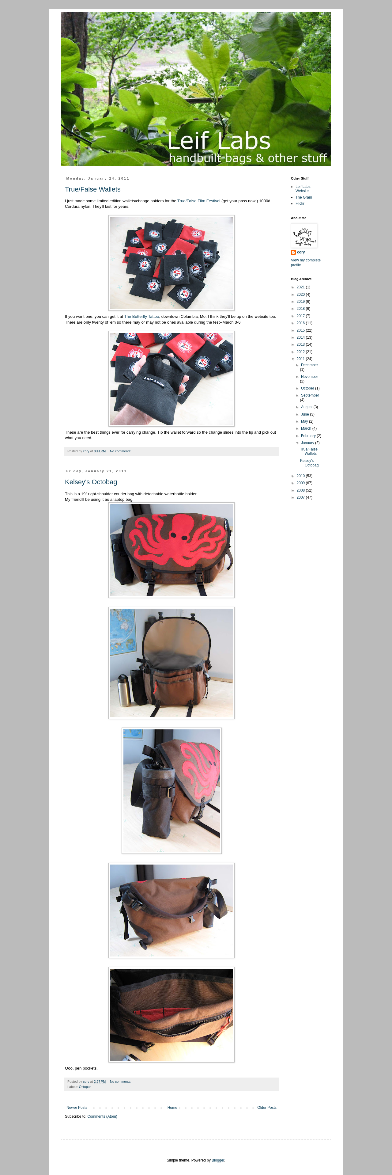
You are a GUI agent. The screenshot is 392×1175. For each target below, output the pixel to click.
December (309, 365)
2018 (301, 308)
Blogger (218, 1160)
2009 (301, 483)
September (310, 395)
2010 (301, 476)
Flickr (300, 203)
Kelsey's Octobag (91, 482)
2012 (301, 352)
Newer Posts (76, 1107)
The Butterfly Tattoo (141, 316)
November (309, 377)
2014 (301, 337)
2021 (301, 287)
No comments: (121, 451)
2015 (301, 330)
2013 (301, 344)
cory (301, 252)
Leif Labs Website (303, 188)
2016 (301, 323)
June (305, 414)
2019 (301, 301)
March (306, 428)
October (308, 388)
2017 (301, 316)
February (309, 436)
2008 (301, 490)
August (307, 407)
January (308, 443)
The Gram (304, 197)
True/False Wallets (93, 189)
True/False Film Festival (198, 201)
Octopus (85, 1087)
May (305, 421)
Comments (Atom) (102, 1116)
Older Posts (267, 1107)
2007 (301, 497)
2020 (301, 294)
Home (172, 1107)
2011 (301, 359)
